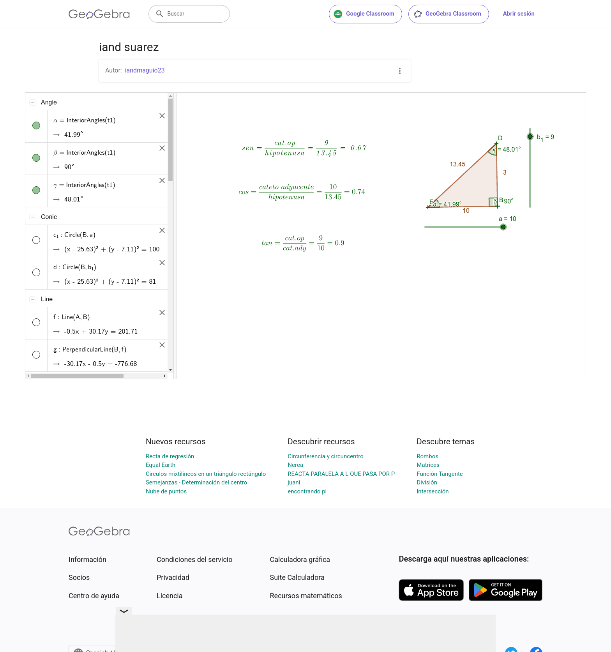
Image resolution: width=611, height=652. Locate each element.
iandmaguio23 (145, 70)
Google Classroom (364, 14)
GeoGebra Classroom (447, 14)
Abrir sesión (519, 13)
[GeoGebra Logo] (99, 14)
